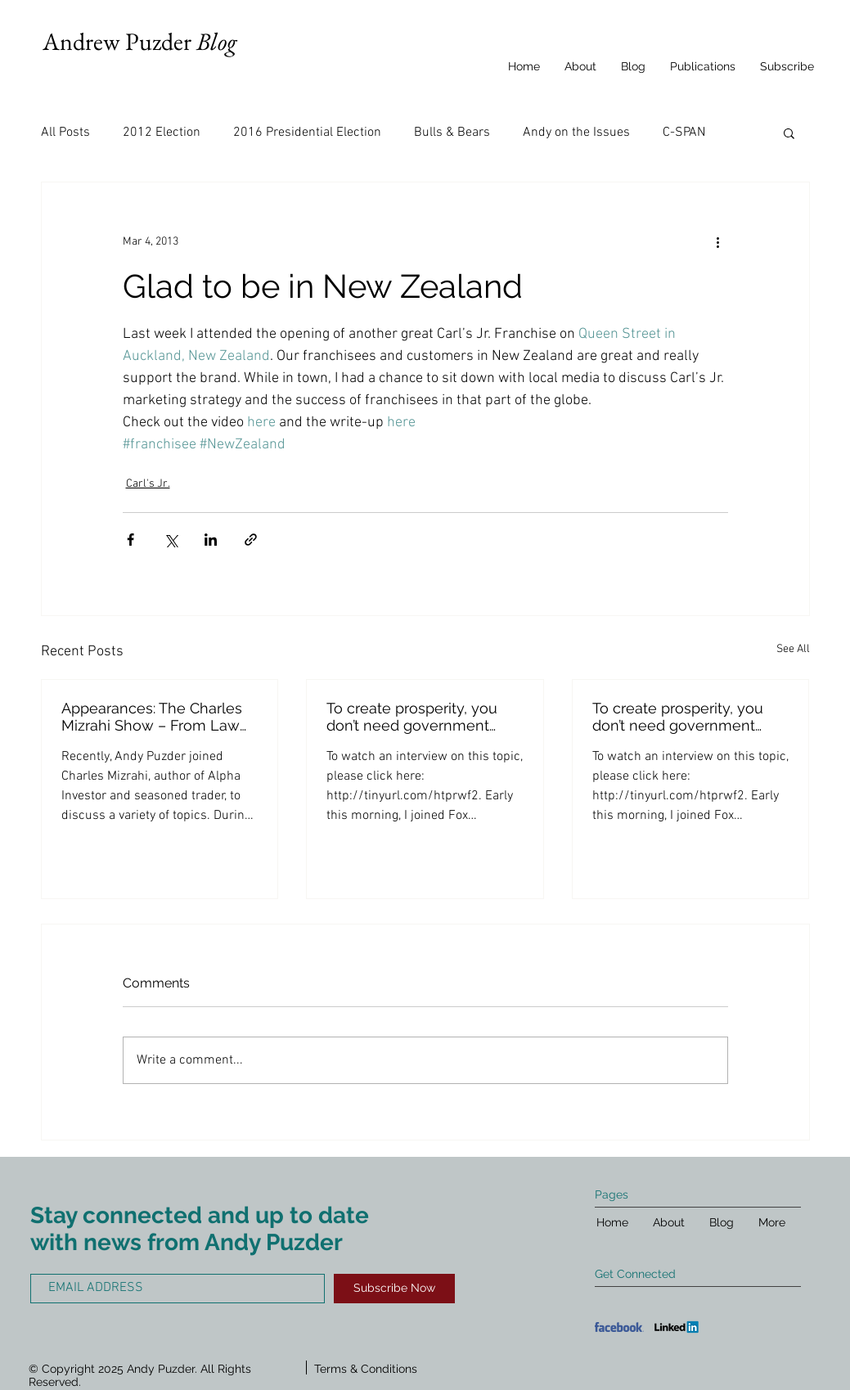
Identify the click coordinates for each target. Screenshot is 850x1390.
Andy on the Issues (576, 132)
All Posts (65, 132)
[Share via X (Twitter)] (170, 539)
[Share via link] (251, 539)
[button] (789, 132)
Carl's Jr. (148, 484)
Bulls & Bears (452, 132)
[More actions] (718, 241)
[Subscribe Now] (394, 1288)
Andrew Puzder (139, 41)
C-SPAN (684, 132)
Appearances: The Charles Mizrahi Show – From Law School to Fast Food (151, 716)
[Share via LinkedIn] (210, 539)
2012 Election (161, 132)
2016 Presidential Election (307, 132)
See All (793, 649)
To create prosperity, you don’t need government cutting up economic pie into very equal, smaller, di (416, 716)
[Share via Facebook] (130, 539)
